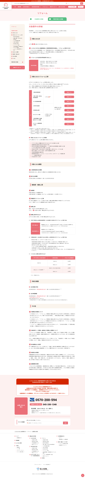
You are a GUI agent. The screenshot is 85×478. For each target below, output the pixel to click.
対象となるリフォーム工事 (16, 35)
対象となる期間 (14, 52)
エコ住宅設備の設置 (16, 40)
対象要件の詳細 (35, 431)
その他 (13, 58)
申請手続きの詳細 (17, 62)
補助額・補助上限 (15, 54)
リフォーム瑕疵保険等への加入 (17, 49)
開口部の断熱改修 (16, 36)
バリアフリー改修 (16, 45)
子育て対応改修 (16, 42)
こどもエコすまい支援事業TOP (20, 431)
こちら (47, 391)
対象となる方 (14, 32)
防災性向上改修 (16, 43)
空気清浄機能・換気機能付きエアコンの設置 (18, 47)
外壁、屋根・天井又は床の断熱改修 (17, 39)
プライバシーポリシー (38, 464)
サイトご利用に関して (47, 464)
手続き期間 (14, 56)
